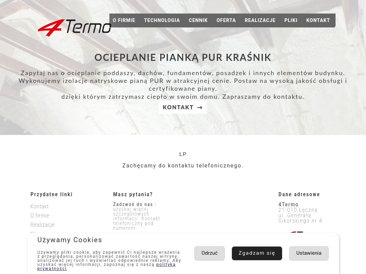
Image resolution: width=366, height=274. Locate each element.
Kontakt (318, 20)
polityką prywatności (63, 268)
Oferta (226, 20)
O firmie (124, 20)
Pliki (291, 20)
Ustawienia (270, 253)
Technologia (162, 20)
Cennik (198, 20)
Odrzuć (313, 253)
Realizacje (260, 20)
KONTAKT (178, 107)
